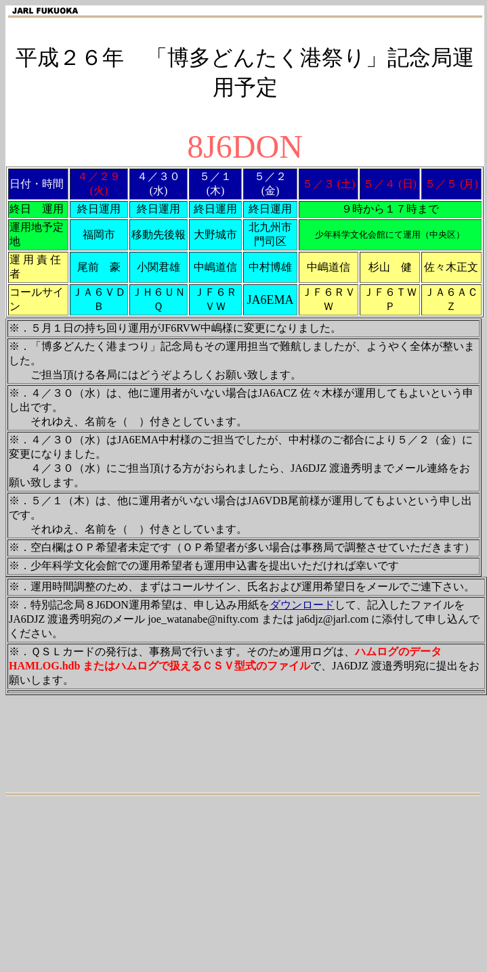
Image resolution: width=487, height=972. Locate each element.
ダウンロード (302, 605)
